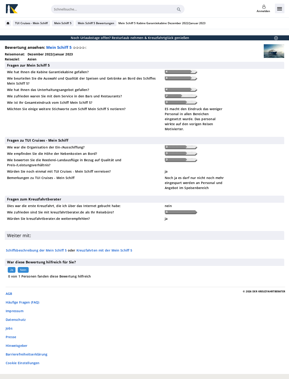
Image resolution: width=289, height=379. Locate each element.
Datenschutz (16, 319)
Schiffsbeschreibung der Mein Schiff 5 (36, 250)
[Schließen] (274, 38)
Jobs (9, 328)
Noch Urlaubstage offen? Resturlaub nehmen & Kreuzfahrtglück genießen (130, 38)
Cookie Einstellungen (23, 363)
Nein (23, 270)
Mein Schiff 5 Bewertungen (96, 23)
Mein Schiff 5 (62, 23)
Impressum (14, 311)
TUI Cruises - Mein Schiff (31, 23)
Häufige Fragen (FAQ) (22, 302)
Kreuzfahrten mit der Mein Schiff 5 (104, 250)
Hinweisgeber (16, 345)
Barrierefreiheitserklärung (26, 354)
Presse (11, 337)
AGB (9, 293)
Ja (11, 270)
